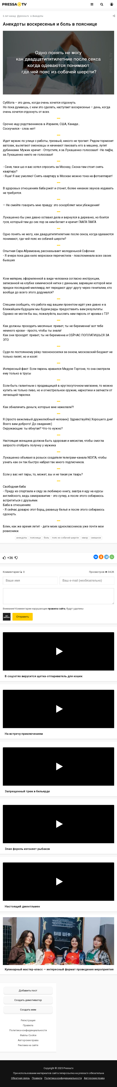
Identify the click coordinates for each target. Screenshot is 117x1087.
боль (46, 537)
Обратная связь (20, 1078)
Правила (28, 1025)
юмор (85, 537)
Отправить (22, 616)
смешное (96, 537)
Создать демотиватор (28, 1000)
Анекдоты (37, 16)
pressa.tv (24, 16)
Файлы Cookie (28, 1035)
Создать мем (28, 1009)
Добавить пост (28, 990)
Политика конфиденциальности (28, 1030)
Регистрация (28, 1020)
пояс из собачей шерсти (65, 537)
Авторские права (28, 1040)
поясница (35, 537)
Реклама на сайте (28, 1045)
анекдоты (21, 537)
